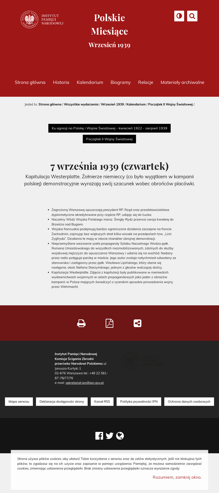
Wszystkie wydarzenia (81, 104)
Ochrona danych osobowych (189, 401)
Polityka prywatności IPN (139, 401)
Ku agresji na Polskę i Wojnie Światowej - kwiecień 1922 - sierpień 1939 (109, 128)
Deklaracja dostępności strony (62, 401)
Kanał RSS (102, 401)
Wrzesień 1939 (112, 104)
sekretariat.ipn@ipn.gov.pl (85, 383)
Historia (61, 82)
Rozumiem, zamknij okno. (177, 477)
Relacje (145, 82)
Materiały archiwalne (182, 82)
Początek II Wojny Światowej (170, 104)
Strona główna (30, 82)
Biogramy (121, 82)
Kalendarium (90, 82)
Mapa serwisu (19, 401)
